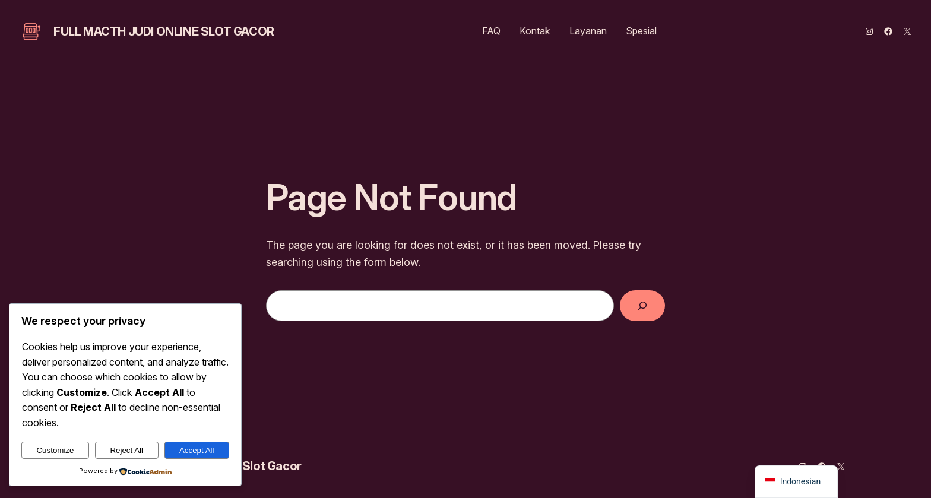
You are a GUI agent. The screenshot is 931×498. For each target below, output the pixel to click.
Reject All (126, 450)
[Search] (642, 305)
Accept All (196, 450)
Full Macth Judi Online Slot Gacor (163, 31)
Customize (55, 450)
